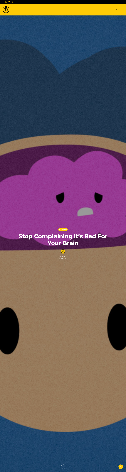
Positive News (63, 229)
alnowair (63, 256)
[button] (122, 10)
